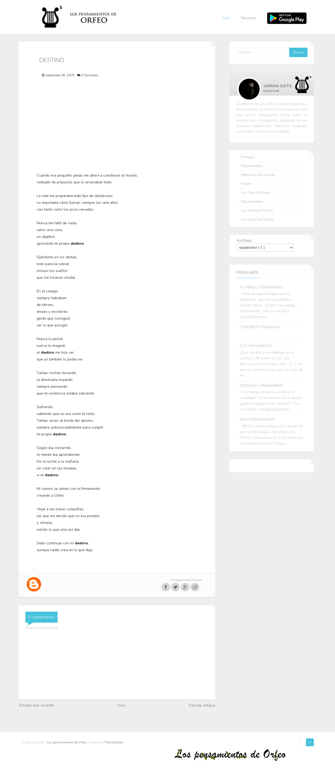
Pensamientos (252, 166)
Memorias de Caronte (258, 175)
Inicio (226, 18)
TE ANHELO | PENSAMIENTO (261, 287)
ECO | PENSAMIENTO (256, 346)
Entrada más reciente (36, 705)
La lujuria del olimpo (257, 219)
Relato (246, 184)
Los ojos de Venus (255, 193)
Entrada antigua (202, 705)
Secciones (248, 18)
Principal (247, 157)
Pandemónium (252, 202)
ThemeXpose (113, 742)
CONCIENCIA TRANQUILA (260, 327)
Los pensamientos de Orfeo (67, 742)
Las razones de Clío (257, 211)
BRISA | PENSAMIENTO (257, 419)
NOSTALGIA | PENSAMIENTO (261, 385)
